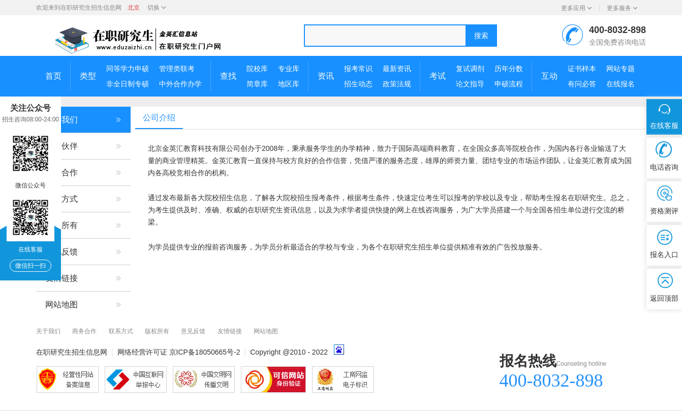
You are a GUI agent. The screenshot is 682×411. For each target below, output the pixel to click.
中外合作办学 (180, 84)
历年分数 (508, 69)
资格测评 (664, 211)
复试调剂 (470, 69)
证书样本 (582, 69)
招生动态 (358, 84)
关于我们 (83, 120)
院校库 (257, 69)
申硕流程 (508, 84)
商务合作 (83, 173)
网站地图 (83, 305)
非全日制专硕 (127, 84)
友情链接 (83, 278)
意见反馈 (83, 252)
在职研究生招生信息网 (90, 7)
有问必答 (582, 84)
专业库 (288, 69)
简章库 (257, 84)
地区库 (288, 84)
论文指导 (470, 84)
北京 (134, 7)
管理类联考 (177, 69)
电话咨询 (664, 167)
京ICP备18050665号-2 (204, 352)
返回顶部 (664, 298)
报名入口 (664, 254)
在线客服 (664, 125)
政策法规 (397, 84)
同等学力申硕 (127, 69)
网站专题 (620, 69)
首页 (53, 76)
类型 (88, 76)
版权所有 (83, 225)
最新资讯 (397, 69)
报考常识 (358, 69)
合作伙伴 (83, 146)
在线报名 (620, 84)
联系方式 (83, 199)
